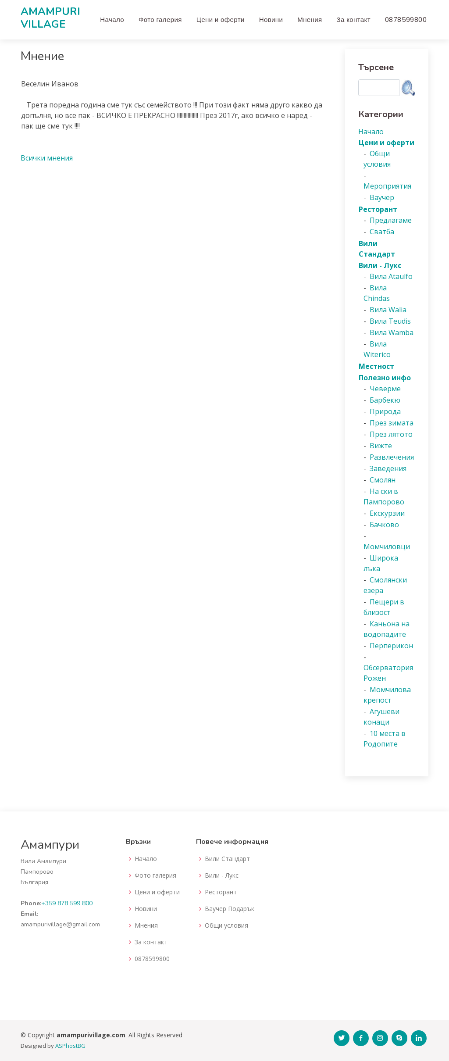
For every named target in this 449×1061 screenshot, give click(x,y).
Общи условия (226, 925)
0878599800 (406, 19)
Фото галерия (160, 19)
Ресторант (221, 892)
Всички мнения (47, 158)
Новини (271, 19)
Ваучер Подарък (229, 909)
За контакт (354, 19)
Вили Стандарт (227, 859)
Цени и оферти (220, 19)
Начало (112, 19)
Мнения (309, 19)
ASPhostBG (70, 1046)
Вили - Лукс (222, 875)
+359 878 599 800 (67, 903)
